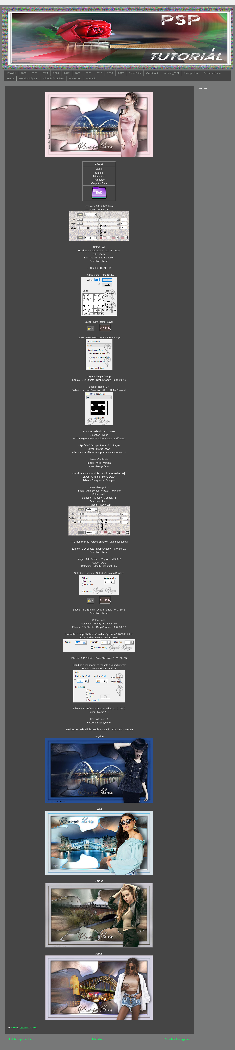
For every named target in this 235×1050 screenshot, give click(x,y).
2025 (34, 73)
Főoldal (11, 73)
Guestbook (152, 73)
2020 (88, 73)
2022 (66, 73)
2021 (77, 73)
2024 (45, 73)
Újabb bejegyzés (19, 1039)
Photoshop (75, 78)
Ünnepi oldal (191, 73)
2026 (23, 73)
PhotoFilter (135, 73)
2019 (99, 73)
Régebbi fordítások (53, 78)
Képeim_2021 (171, 73)
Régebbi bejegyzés (177, 1039)
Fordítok (91, 78)
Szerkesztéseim (212, 73)
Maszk (10, 78)
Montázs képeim (28, 78)
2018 (110, 73)
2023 (56, 73)
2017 (121, 73)
